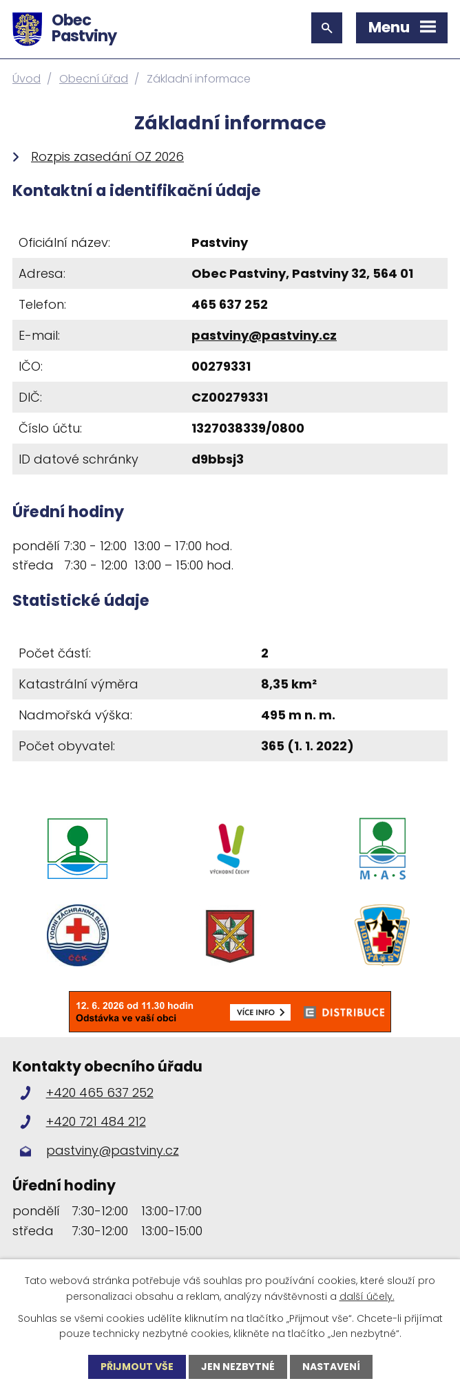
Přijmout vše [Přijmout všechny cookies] (137, 1366)
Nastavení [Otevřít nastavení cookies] (331, 1366)
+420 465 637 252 (100, 1092)
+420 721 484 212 (96, 1121)
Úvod (26, 79)
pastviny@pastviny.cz (264, 335)
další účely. (367, 1296)
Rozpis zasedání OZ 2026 (107, 156)
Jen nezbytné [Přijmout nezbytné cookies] (238, 1366)
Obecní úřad (93, 79)
